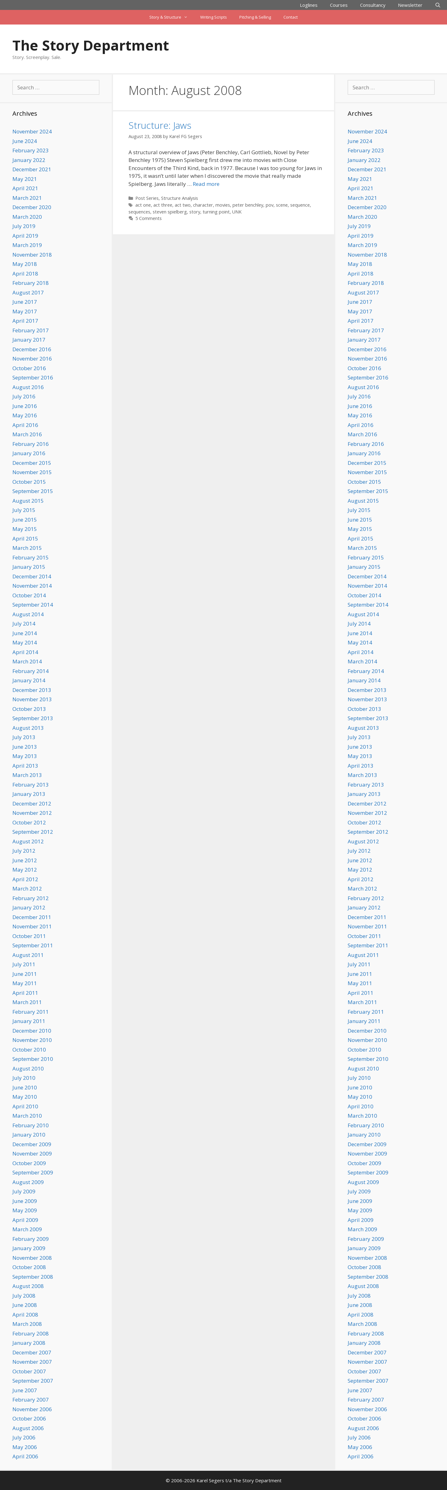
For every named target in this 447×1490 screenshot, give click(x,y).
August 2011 (28, 954)
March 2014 (27, 661)
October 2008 (29, 1267)
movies (222, 205)
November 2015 (32, 472)
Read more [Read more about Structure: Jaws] (206, 183)
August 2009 (28, 1182)
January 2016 (28, 453)
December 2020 (31, 207)
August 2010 (28, 1068)
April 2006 (25, 1456)
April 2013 (25, 765)
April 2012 (25, 879)
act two (183, 205)
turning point (216, 212)
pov (269, 205)
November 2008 (32, 1257)
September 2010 (32, 1058)
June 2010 (24, 1087)
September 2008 (32, 1276)
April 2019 (25, 235)
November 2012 (32, 812)
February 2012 (30, 898)
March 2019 (27, 245)
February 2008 (30, 1333)
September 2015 (32, 491)
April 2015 (25, 538)
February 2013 (30, 784)
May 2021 (24, 178)
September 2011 (32, 945)
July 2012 (23, 850)
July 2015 (23, 510)
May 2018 (24, 263)
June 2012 (24, 860)
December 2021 (31, 169)
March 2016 (27, 434)
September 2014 (32, 604)
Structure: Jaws (160, 125)
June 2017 (24, 301)
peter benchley (248, 205)
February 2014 (30, 671)
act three (162, 205)
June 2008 (24, 1304)
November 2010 (32, 1039)
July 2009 (23, 1191)
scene (282, 205)
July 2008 (23, 1295)
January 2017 (28, 339)
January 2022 (28, 160)
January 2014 (28, 680)
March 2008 (27, 1323)
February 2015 (30, 557)
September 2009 (32, 1172)
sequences (139, 212)
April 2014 (25, 652)
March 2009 (27, 1229)
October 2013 (29, 708)
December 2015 (31, 462)
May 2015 (24, 528)
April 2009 (25, 1219)
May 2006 (24, 1447)
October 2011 (29, 936)
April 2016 (25, 425)
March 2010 (27, 1115)
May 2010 (24, 1096)
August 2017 (28, 292)
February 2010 (30, 1125)
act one (143, 205)
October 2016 (29, 368)
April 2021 (25, 188)
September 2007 (32, 1380)
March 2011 (27, 1002)
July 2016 (23, 396)
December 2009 (31, 1144)
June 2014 (24, 633)
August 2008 (28, 1286)
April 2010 (25, 1106)
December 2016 (31, 349)
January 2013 (28, 793)
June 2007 (24, 1390)
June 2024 (24, 141)
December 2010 (31, 1030)
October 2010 (29, 1049)
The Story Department (90, 45)
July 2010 (23, 1077)
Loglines (309, 5)
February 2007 (30, 1399)
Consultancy (373, 5)
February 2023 (30, 150)
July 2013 (23, 737)
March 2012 (27, 888)
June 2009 (24, 1201)
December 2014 (31, 576)
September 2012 (32, 831)
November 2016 (32, 358)
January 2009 (28, 1248)
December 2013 (31, 689)
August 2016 (28, 387)
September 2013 (32, 718)
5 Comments (148, 218)
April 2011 (25, 992)
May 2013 (24, 756)
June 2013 (24, 746)
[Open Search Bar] (438, 5)
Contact (290, 17)
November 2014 (32, 585)
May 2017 (24, 311)
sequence (300, 205)
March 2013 (27, 775)
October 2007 (29, 1371)
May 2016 (24, 415)
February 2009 (30, 1238)
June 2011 (24, 973)
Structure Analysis (179, 198)
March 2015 (27, 547)
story (194, 212)
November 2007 (32, 1361)
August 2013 (28, 727)
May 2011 (24, 983)
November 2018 (32, 254)
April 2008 (25, 1314)
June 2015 (24, 519)
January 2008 (28, 1342)
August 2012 (28, 841)
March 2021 (27, 197)
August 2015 (28, 500)
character (203, 205)
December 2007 (31, 1352)
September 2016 (32, 377)
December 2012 (31, 803)
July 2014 (23, 623)
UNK (237, 212)
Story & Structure (171, 17)
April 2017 (25, 320)
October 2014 (29, 595)
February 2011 (30, 1011)
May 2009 (24, 1210)
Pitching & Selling (255, 17)
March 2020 (27, 216)
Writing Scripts (213, 17)
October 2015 (29, 481)
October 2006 (29, 1418)
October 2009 (29, 1163)
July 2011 (23, 964)
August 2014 (28, 614)
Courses (339, 5)
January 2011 (28, 1021)
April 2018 (25, 273)
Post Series (147, 198)
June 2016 (24, 406)
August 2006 (28, 1428)
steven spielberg (170, 212)
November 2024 (32, 131)
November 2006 (32, 1409)
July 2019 (23, 226)
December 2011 (31, 917)
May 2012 (24, 869)
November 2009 (32, 1153)
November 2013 (32, 699)
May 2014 (24, 642)
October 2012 (29, 822)
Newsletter (410, 5)
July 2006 (23, 1437)
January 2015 (28, 566)
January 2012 (28, 907)
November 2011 (32, 926)
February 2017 (30, 330)
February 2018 (30, 282)
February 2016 (30, 443)
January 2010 (28, 1134)
